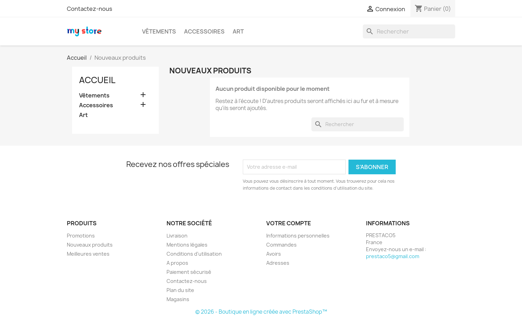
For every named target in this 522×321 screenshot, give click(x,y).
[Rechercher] (409, 31)
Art (238, 31)
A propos (177, 263)
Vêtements (159, 31)
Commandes (281, 244)
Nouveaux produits (90, 244)
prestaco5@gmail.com (392, 256)
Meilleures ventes (88, 253)
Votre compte (288, 223)
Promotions (81, 235)
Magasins (178, 299)
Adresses (277, 263)
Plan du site (180, 290)
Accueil (97, 80)
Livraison (177, 235)
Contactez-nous (89, 9)
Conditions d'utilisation (194, 253)
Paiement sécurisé (189, 272)
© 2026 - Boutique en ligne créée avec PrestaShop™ (261, 311)
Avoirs (273, 253)
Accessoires (204, 31)
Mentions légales (187, 244)
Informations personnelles (298, 235)
